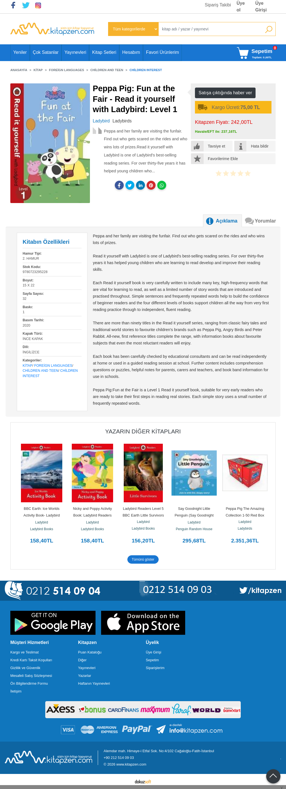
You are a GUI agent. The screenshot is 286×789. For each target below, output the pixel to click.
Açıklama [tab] (226, 221)
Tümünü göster (143, 559)
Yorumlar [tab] (265, 221)
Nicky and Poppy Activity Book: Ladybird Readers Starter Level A (93, 515)
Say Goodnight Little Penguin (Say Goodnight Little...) (194, 515)
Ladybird (41, 522)
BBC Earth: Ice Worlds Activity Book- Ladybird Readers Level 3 (42, 515)
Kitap (27, 366)
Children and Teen (40, 371)
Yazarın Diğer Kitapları (143, 431)
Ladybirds (245, 528)
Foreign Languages (53, 366)
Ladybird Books (41, 529)
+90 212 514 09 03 (119, 758)
